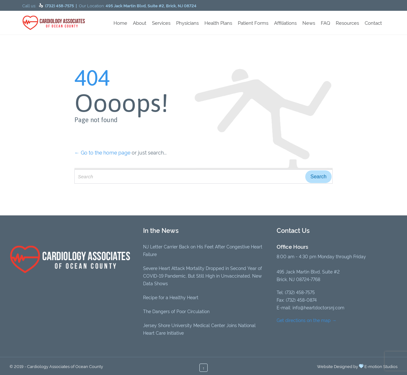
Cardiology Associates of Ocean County (65, 366)
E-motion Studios (380, 366)
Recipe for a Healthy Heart (170, 297)
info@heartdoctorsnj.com (318, 307)
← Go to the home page (102, 152)
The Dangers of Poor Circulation (176, 311)
